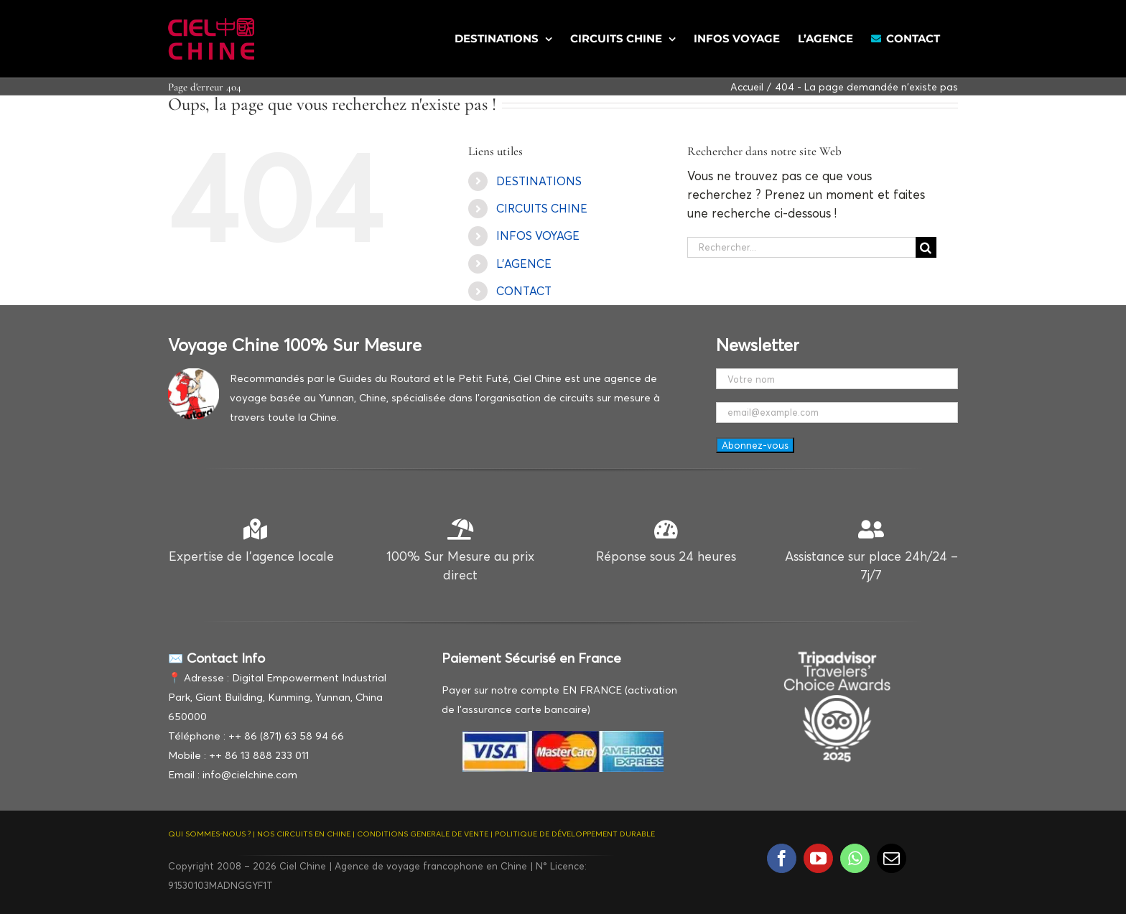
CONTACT (524, 291)
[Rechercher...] (801, 247)
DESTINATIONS (539, 181)
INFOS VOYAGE (538, 235)
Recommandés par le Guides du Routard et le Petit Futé (369, 378)
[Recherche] (926, 247)
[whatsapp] (855, 858)
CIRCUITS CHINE (541, 208)
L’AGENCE (524, 263)
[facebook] (781, 858)
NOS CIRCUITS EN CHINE (303, 833)
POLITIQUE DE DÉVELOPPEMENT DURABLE (575, 833)
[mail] (891, 858)
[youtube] (818, 858)
